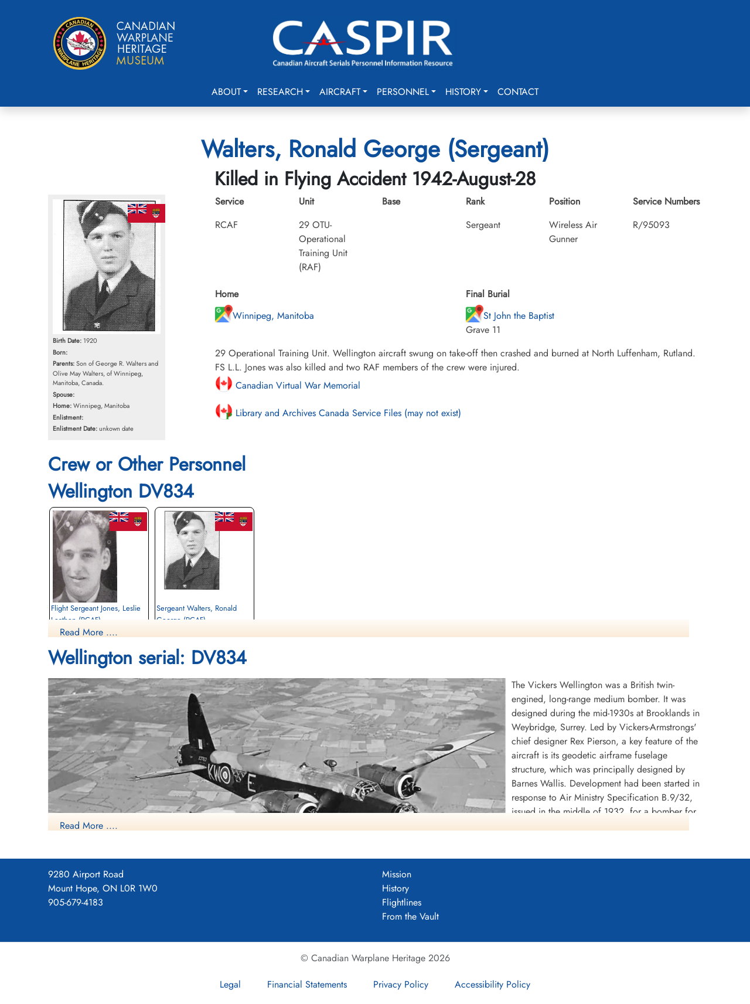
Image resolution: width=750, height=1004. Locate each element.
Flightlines (401, 902)
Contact (517, 91)
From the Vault (410, 916)
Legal (230, 984)
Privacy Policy (400, 984)
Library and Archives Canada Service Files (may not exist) (338, 413)
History (463, 91)
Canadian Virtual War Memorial (287, 385)
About (226, 91)
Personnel (403, 91)
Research (280, 91)
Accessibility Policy (492, 984)
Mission (396, 874)
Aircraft (339, 91)
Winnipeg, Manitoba (264, 315)
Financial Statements (307, 984)
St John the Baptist (510, 315)
